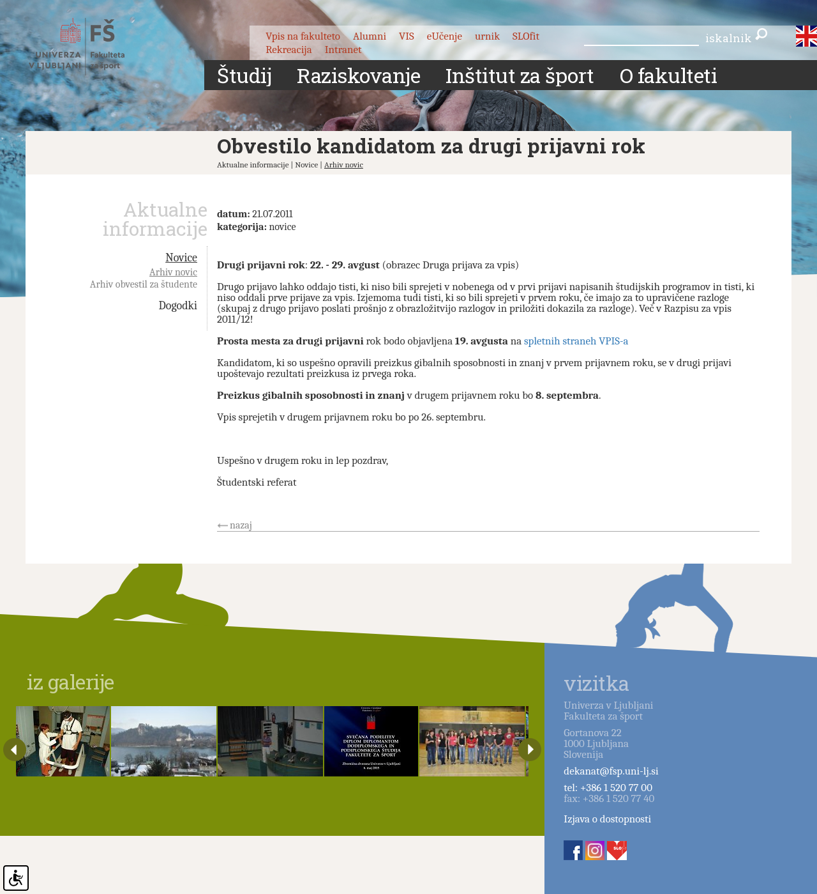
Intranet (343, 49)
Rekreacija (289, 49)
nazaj (241, 525)
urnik (487, 36)
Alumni (369, 36)
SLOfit (526, 36)
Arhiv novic (343, 164)
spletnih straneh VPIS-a (576, 341)
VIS (406, 36)
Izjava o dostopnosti (607, 818)
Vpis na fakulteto (303, 36)
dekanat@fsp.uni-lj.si (611, 771)
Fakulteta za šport (91, 46)
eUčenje (444, 36)
